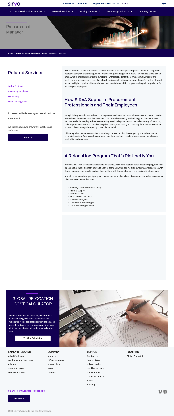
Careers (51, 372)
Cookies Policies (95, 368)
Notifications (93, 372)
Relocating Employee (18, 91)
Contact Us (92, 356)
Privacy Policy (94, 364)
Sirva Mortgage (16, 368)
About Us (52, 356)
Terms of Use (93, 360)
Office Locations (55, 360)
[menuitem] (29, 11)
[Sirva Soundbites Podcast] (165, 392)
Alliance (12, 364)
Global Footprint (15, 86)
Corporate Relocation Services (30, 53)
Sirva (10, 53)
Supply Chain (53, 364)
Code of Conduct (95, 376)
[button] (105, 3)
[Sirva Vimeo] (160, 392)
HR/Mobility (13, 96)
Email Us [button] (28, 137)
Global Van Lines (16, 372)
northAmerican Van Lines (20, 360)
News (50, 368)
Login (163, 4)
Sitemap (91, 384)
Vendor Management (18, 101)
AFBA (90, 380)
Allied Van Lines (16, 356)
